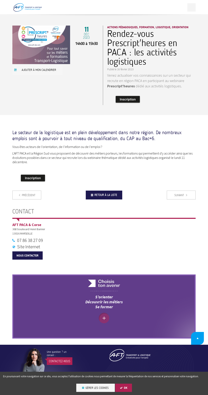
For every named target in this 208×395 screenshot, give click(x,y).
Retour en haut (197, 338)
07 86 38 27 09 (30, 240)
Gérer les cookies (97, 388)
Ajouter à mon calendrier (39, 70)
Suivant (179, 195)
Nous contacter (27, 255)
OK (125, 388)
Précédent (28, 195)
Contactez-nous (59, 361)
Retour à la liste (105, 195)
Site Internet (28, 247)
